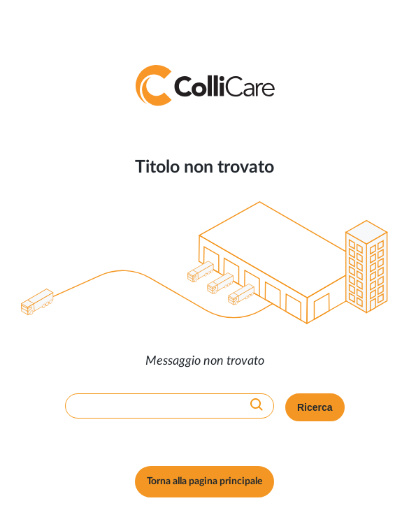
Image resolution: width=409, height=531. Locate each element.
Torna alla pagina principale (204, 481)
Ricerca (315, 407)
